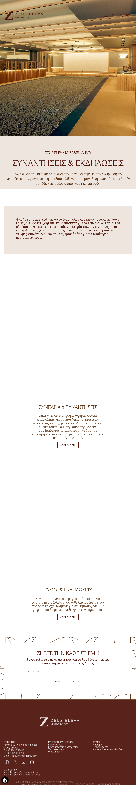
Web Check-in (55, 755)
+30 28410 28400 (15, 753)
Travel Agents (100, 752)
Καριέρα (97, 749)
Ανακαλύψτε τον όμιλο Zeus (108, 754)
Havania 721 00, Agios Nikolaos (20, 748)
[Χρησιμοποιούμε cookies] (5, 780)
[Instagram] (15, 765)
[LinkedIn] (31, 765)
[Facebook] (6, 765)
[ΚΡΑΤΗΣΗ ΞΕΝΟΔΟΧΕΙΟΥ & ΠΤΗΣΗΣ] (127, 15)
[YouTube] (23, 765)
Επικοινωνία (55, 749)
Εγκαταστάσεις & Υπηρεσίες (63, 751)
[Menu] (106, 15)
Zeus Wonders (56, 753)
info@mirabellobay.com (24, 759)
